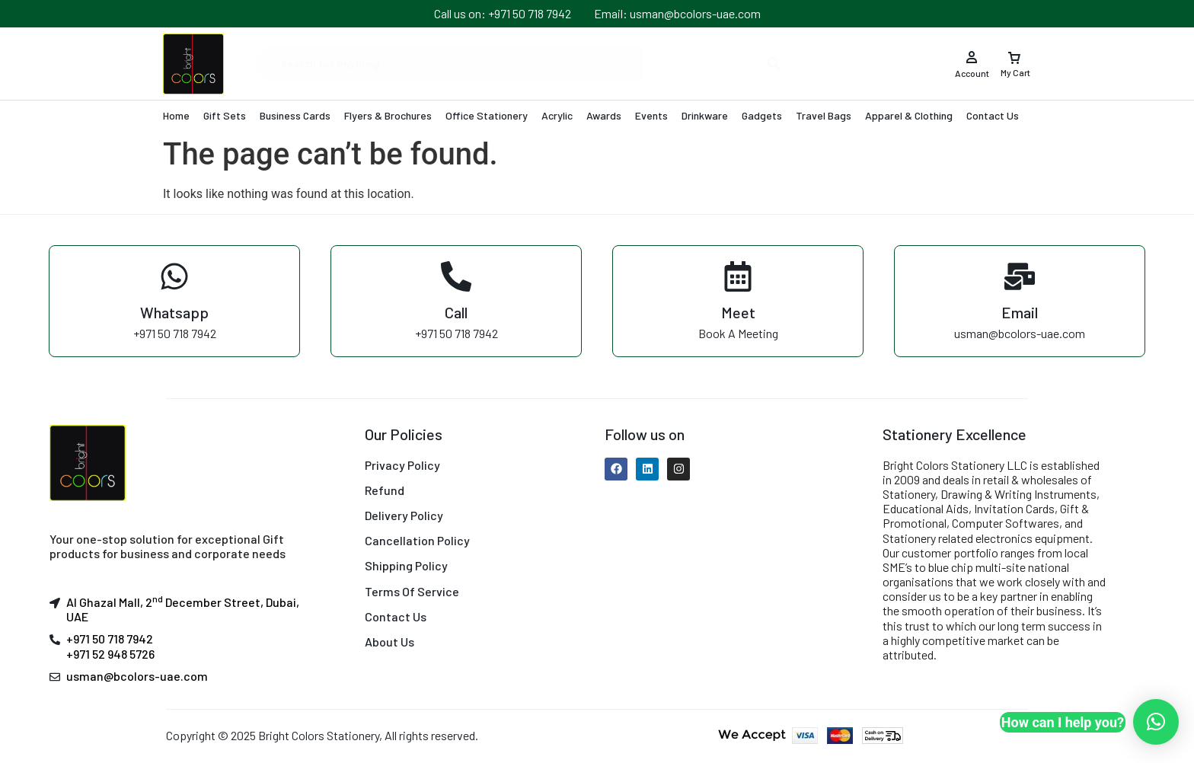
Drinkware (705, 115)
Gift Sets (224, 115)
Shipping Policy (406, 565)
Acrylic (557, 115)
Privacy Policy (402, 465)
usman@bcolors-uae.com (137, 676)
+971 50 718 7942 (109, 638)
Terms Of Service (412, 591)
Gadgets (762, 115)
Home (176, 115)
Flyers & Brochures (388, 115)
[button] (1156, 722)
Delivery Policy (404, 515)
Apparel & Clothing (909, 115)
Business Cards (295, 115)
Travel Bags (823, 115)
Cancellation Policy (417, 540)
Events (651, 115)
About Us (389, 641)
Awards (603, 115)
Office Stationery (486, 115)
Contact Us (992, 115)
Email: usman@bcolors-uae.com (677, 13)
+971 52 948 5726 (110, 653)
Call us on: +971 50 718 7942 (502, 13)
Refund (384, 490)
